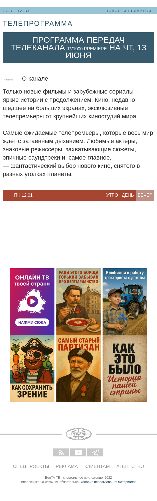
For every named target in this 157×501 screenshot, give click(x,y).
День (128, 195)
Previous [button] (5, 195)
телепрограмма (38, 23)
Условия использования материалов (108, 482)
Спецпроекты (31, 466)
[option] (23, 195)
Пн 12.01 (23, 195)
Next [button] (41, 195)
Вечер (145, 195)
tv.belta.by (17, 11)
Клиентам (97, 466)
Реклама (67, 466)
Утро (112, 195)
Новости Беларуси (129, 11)
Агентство (130, 466)
